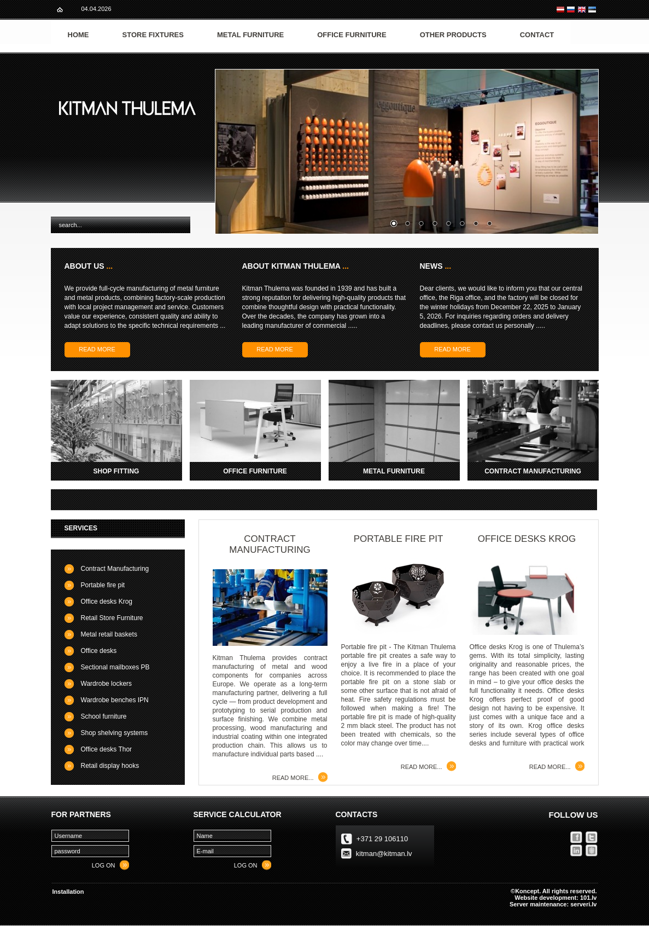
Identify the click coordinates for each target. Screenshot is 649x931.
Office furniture (351, 35)
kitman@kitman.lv (384, 853)
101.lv (588, 897)
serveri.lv (583, 904)
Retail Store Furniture (112, 618)
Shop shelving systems (114, 733)
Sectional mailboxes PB (115, 667)
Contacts (357, 814)
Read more (97, 349)
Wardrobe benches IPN (115, 700)
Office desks (99, 651)
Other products (453, 35)
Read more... (293, 777)
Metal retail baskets (109, 634)
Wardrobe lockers (106, 683)
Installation (68, 891)
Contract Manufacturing (115, 569)
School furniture (104, 716)
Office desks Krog (107, 601)
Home (78, 35)
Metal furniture (250, 35)
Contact (537, 35)
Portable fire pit (103, 585)
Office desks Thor (106, 749)
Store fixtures (153, 35)
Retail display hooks (110, 766)
